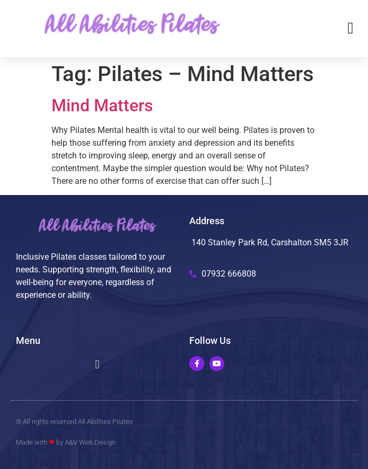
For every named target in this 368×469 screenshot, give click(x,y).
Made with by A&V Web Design (66, 442)
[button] (350, 28)
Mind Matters (102, 105)
